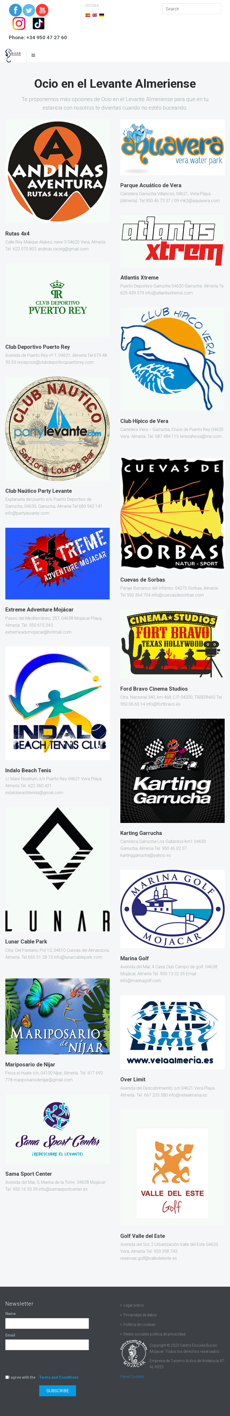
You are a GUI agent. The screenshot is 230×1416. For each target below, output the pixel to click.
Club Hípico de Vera (144, 421)
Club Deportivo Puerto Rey (37, 347)
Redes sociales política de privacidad (154, 1334)
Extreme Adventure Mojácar (39, 609)
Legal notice (134, 1305)
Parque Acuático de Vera (150, 185)
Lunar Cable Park (26, 941)
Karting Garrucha (141, 833)
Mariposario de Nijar (30, 1064)
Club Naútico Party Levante (38, 491)
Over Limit (132, 1079)
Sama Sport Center (28, 1174)
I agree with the (42, 1377)
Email (10, 1335)
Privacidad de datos (140, 1315)
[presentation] (45, 1364)
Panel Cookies (132, 1376)
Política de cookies (139, 1324)
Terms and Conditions (59, 1377)
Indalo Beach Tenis (28, 770)
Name (10, 1313)
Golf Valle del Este (142, 1236)
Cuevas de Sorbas (142, 580)
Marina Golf (134, 958)
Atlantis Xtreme (139, 277)
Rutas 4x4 (17, 233)
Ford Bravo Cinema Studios (154, 689)
